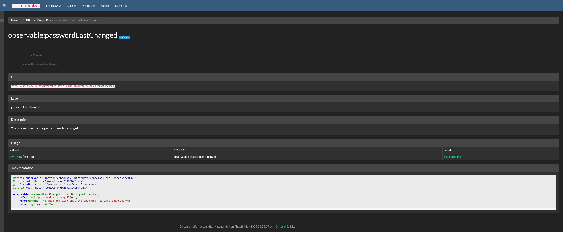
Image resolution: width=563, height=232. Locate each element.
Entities (23, 20)
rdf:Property (32, 55)
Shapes (105, 5)
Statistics (121, 5)
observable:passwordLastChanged (36, 64)
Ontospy (276, 226)
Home (10, 20)
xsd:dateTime (451, 156)
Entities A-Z (53, 5)
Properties (88, 5)
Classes (71, 5)
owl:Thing (11, 156)
